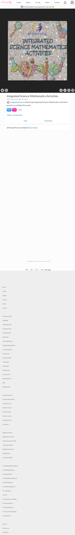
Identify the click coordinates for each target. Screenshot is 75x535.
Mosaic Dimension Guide (9, 441)
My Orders (5, 532)
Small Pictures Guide (8, 437)
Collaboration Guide (8, 449)
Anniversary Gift (7, 316)
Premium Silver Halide (8, 399)
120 (42, 270)
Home (4, 287)
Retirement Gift (7, 378)
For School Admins (8, 503)
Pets (4, 383)
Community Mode (7, 457)
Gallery (28, 2)
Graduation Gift (7, 324)
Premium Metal (7, 412)
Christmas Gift (6, 374)
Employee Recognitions (9, 345)
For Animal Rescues (8, 507)
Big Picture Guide (7, 432)
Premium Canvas (7, 407)
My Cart (5, 524)
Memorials (5, 337)
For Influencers (7, 516)
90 (36, 270)
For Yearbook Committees (10, 499)
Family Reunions (7, 329)
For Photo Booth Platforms (10, 478)
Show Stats (32, 128)
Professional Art (7, 358)
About (47, 2)
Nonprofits (6, 366)
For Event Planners (8, 482)
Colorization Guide (8, 445)
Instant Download (7, 395)
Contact (57, 2)
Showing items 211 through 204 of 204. (39, 261)
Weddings (5, 320)
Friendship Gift (7, 333)
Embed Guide (6, 453)
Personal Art (6, 353)
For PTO (5, 495)
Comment (48, 121)
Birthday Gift (6, 370)
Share (20, 110)
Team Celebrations (8, 341)
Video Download (7, 420)
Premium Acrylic (7, 416)
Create (18, 2)
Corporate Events (7, 349)
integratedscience (17, 102)
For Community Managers (10, 511)
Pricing (38, 2)
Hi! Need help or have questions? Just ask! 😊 (38, 7)
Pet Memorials (6, 387)
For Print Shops (7, 491)
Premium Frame (7, 403)
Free (9, 110)
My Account (6, 528)
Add (14, 110)
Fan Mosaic (6, 424)
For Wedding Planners (9, 470)
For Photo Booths (7, 474)
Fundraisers (6, 362)
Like (25, 121)
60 (31, 270)
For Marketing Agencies (9, 486)
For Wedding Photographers (10, 466)
